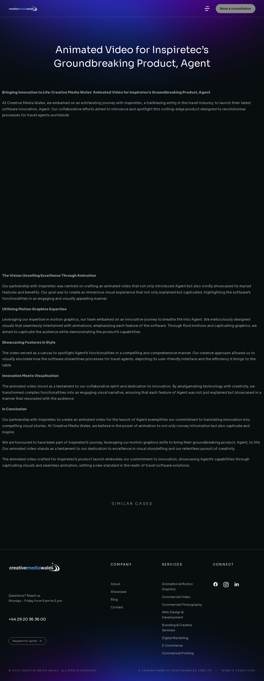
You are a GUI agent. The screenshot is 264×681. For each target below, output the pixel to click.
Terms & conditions (238, 670)
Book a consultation (235, 11)
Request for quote (27, 641)
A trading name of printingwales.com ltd (175, 670)
